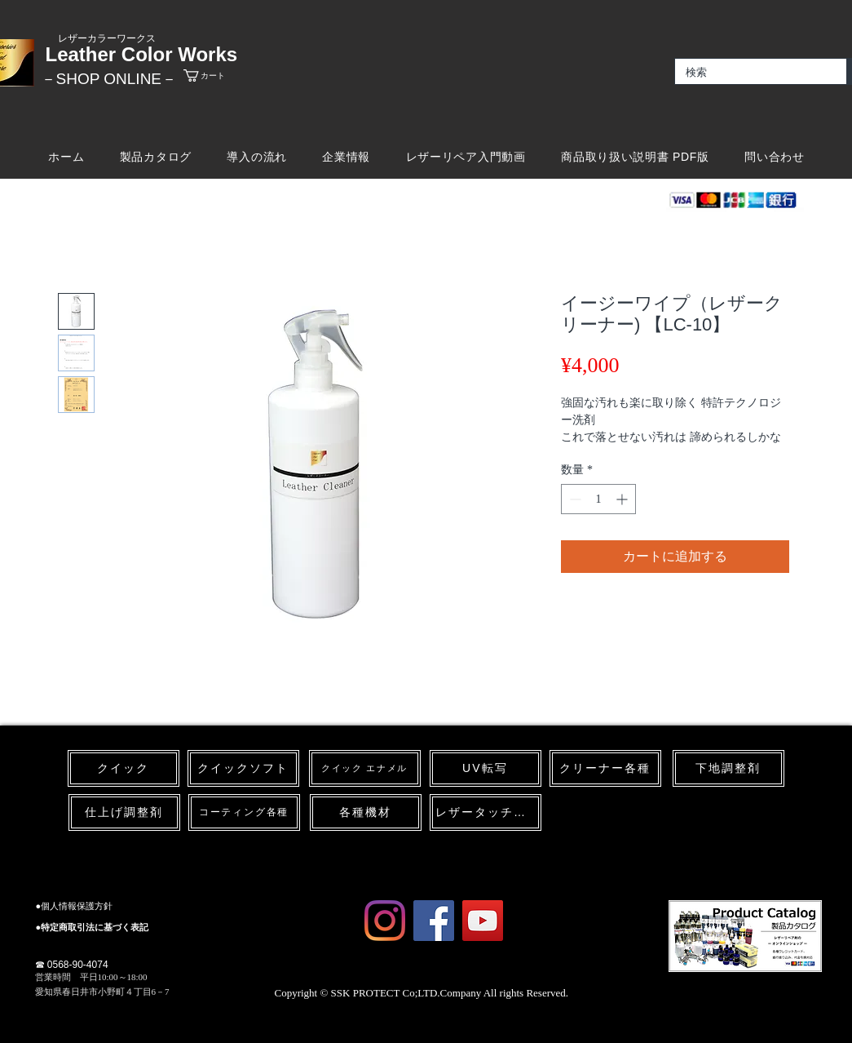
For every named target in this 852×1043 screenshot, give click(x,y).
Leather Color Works (142, 54)
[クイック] (123, 768)
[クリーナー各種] (605, 768)
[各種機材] (366, 812)
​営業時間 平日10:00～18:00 (91, 977)
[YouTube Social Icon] (482, 920)
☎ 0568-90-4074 (71, 964)
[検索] (749, 73)
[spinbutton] (598, 499)
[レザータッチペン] (485, 812)
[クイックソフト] (243, 768)
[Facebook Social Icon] (433, 920)
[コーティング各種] (244, 812)
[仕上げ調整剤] (124, 812)
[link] (218, 75)
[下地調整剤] (728, 768)
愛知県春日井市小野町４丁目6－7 (102, 991)
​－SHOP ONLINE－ (109, 78)
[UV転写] (485, 768)
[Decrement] (573, 499)
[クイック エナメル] (365, 768)
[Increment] (623, 499)
